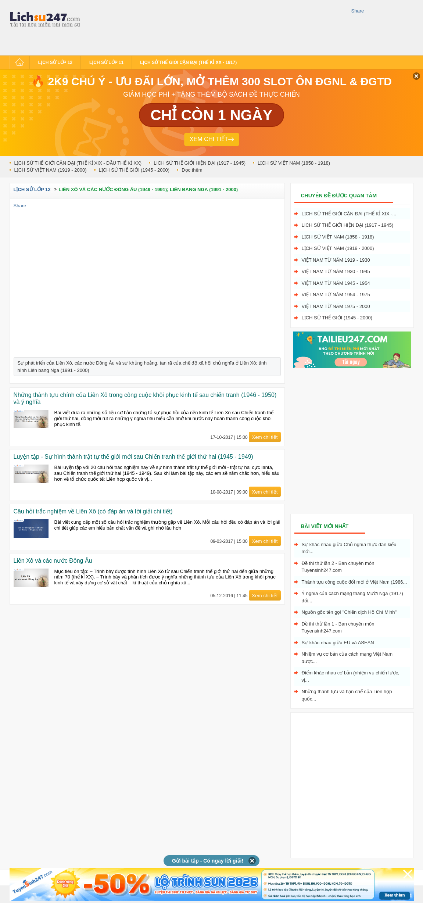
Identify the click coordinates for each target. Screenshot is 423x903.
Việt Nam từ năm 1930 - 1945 (336, 271)
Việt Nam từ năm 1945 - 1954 (336, 283)
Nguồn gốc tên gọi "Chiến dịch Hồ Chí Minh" (349, 612)
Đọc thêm (192, 170)
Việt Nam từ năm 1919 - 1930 (336, 260)
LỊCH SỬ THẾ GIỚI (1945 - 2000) (134, 170)
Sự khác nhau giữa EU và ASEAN (338, 642)
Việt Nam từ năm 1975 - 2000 (336, 306)
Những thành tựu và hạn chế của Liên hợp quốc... (347, 695)
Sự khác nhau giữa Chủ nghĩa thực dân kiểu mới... (349, 548)
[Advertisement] (115, 27)
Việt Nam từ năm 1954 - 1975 (336, 294)
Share (357, 11)
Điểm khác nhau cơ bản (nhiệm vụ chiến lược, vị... (350, 676)
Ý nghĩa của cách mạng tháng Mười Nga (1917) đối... (352, 597)
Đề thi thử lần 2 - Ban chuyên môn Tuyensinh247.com (338, 566)
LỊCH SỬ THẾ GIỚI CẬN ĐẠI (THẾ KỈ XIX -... (349, 213)
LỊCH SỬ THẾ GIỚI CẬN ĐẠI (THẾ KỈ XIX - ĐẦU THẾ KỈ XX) (78, 163)
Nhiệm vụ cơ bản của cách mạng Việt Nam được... (347, 657)
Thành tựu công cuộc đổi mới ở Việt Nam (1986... (354, 582)
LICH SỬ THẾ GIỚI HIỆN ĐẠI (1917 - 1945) (199, 163)
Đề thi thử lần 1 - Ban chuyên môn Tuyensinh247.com (338, 627)
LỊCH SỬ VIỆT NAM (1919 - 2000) (50, 170)
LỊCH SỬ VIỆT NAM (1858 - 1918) (294, 163)
